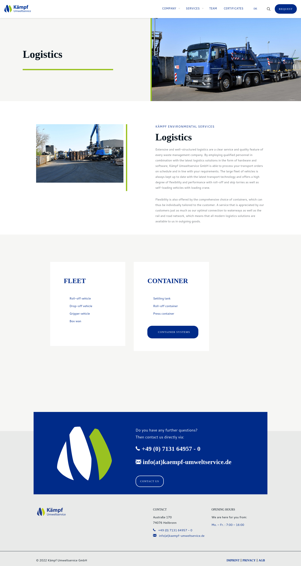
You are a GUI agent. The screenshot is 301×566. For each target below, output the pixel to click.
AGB (262, 560)
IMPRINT (232, 560)
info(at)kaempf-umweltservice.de (178, 536)
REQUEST (286, 9)
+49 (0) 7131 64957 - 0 (172, 530)
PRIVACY (249, 560)
